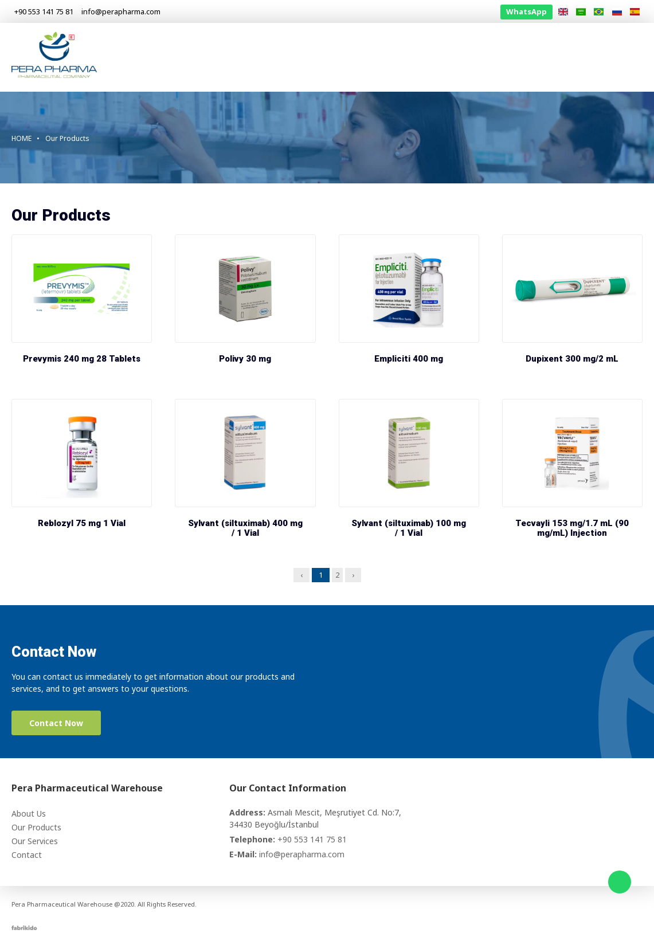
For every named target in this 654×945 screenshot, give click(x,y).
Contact (611, 57)
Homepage (291, 57)
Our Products (413, 57)
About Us (350, 57)
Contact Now (56, 722)
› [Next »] (353, 575)
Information (552, 57)
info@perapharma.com (301, 854)
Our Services (483, 57)
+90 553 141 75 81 (312, 839)
